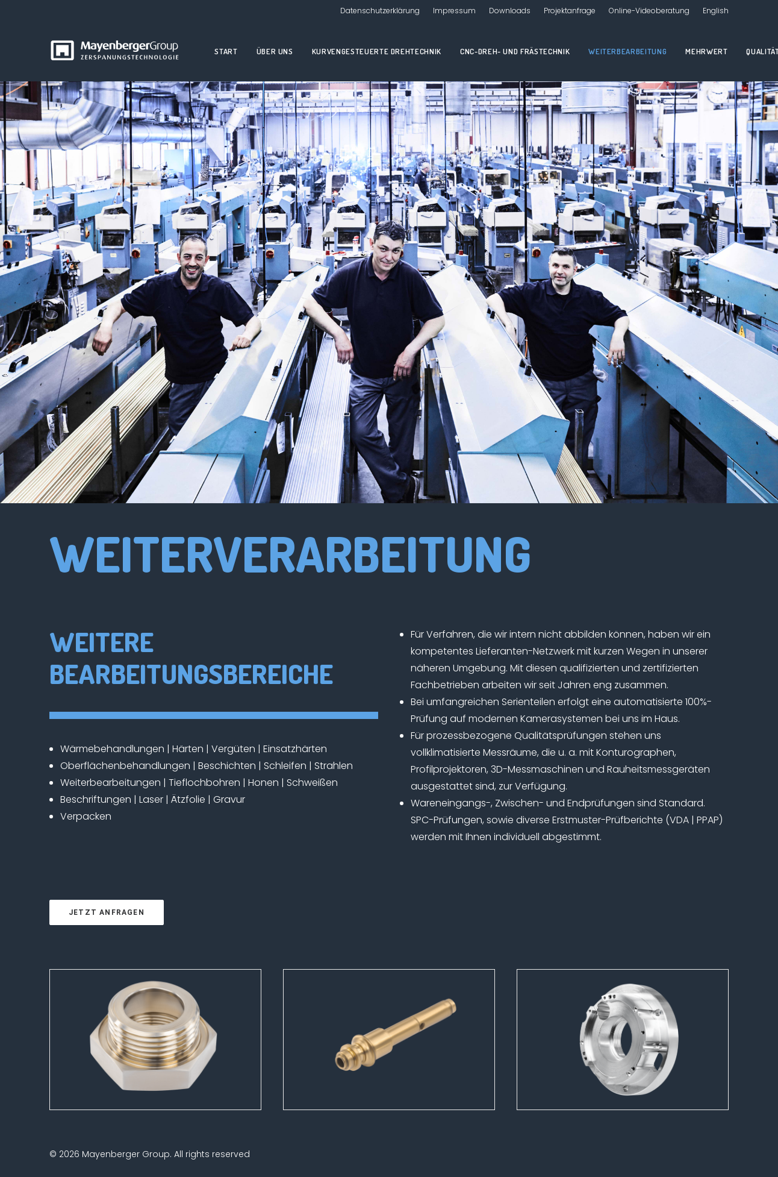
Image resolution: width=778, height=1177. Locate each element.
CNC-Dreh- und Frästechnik (515, 51)
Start (225, 51)
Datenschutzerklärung (380, 10)
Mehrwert (706, 51)
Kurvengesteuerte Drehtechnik (376, 51)
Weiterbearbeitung (627, 51)
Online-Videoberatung (649, 10)
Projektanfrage (570, 10)
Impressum (454, 10)
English (716, 10)
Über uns (275, 51)
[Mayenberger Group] (117, 51)
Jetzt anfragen (107, 912)
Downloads (510, 10)
